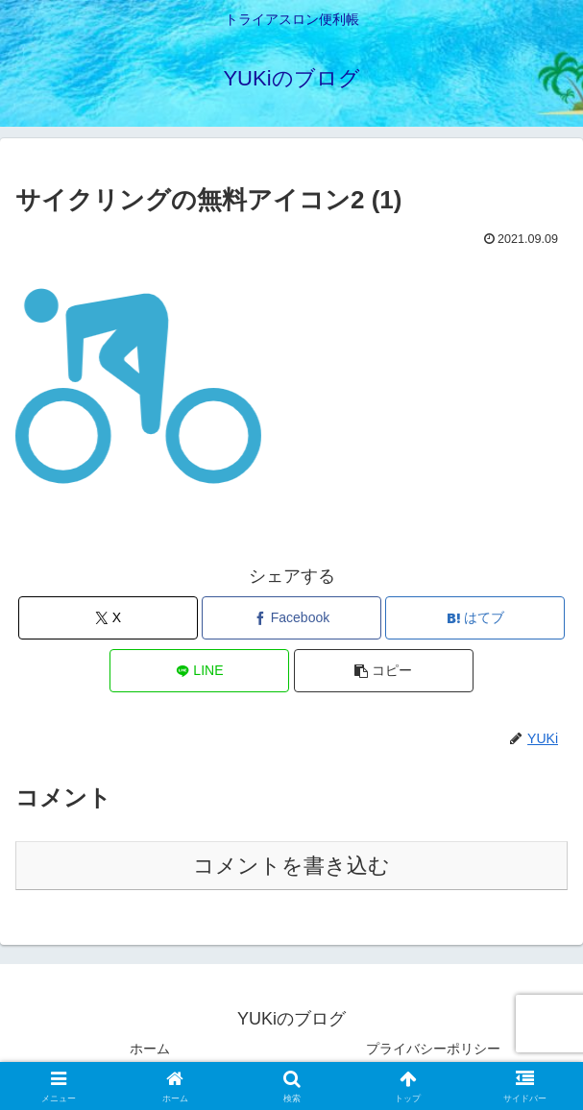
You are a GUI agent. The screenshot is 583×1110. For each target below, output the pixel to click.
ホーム (150, 1048)
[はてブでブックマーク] (475, 617)
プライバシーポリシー (433, 1048)
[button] (384, 670)
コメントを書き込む (291, 866)
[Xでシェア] (108, 617)
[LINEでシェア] (199, 670)
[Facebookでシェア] (291, 617)
